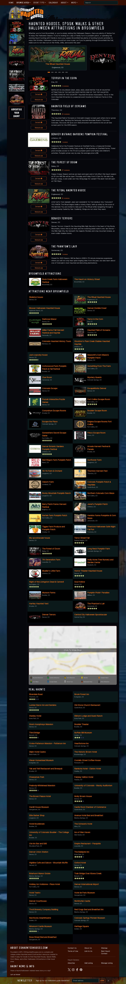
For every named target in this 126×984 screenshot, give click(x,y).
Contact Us (72, 948)
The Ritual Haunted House (57, 64)
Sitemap (104, 948)
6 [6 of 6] (66, 72)
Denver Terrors (62, 218)
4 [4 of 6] (59, 72)
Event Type (39, 2)
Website (39, 100)
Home (11, 2)
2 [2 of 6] (52, 72)
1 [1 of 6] (48, 72)
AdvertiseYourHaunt (16, 112)
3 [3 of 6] (55, 72)
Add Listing (88, 963)
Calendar (53, 2)
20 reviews (66, 114)
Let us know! (15, 974)
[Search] (101, 3)
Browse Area (23, 2)
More (73, 2)
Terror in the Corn (64, 78)
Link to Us (88, 951)
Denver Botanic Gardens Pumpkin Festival (79, 134)
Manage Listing (107, 963)
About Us (88, 948)
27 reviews (66, 170)
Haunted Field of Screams (68, 106)
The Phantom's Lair (64, 246)
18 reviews (65, 198)
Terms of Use (73, 951)
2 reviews (65, 86)
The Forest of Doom (64, 162)
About (64, 2)
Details (38, 94)
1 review (65, 142)
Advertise (71, 963)
